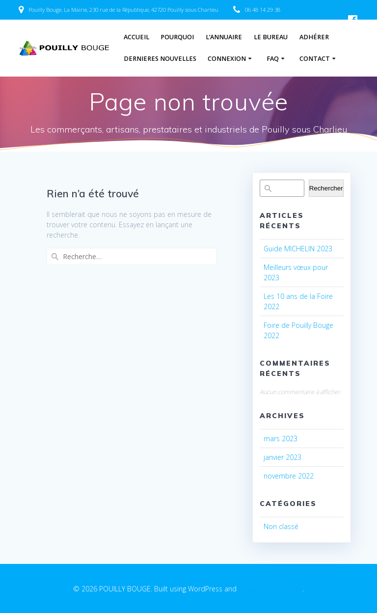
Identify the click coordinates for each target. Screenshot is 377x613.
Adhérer (314, 37)
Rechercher (326, 188)
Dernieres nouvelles (160, 58)
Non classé (281, 526)
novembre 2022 (289, 475)
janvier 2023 (282, 457)
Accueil (136, 37)
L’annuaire (224, 37)
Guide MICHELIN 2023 (298, 248)
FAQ (273, 58)
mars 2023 (280, 438)
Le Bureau (271, 37)
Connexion (227, 58)
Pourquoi (177, 37)
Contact (314, 58)
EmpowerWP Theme (270, 588)
